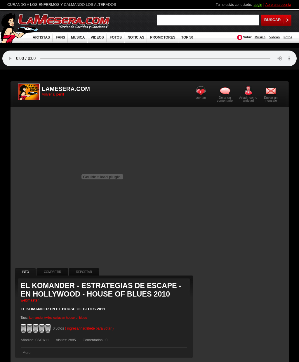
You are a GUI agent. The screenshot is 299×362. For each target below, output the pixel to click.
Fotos (288, 37)
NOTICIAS (136, 37)
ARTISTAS (41, 37)
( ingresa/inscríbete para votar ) (89, 328)
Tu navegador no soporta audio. (149, 58)
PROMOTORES (162, 37)
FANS (60, 37)
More (26, 353)
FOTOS (116, 37)
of (77, 317)
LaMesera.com (64, 21)
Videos (274, 37)
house (70, 317)
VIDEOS (97, 37)
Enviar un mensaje (270, 99)
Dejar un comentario (225, 99)
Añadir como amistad (248, 99)
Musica (260, 37)
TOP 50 (187, 37)
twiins (48, 317)
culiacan (59, 317)
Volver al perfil (53, 94)
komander (36, 317)
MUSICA (78, 37)
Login (257, 5)
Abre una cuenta (278, 5)
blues (83, 317)
